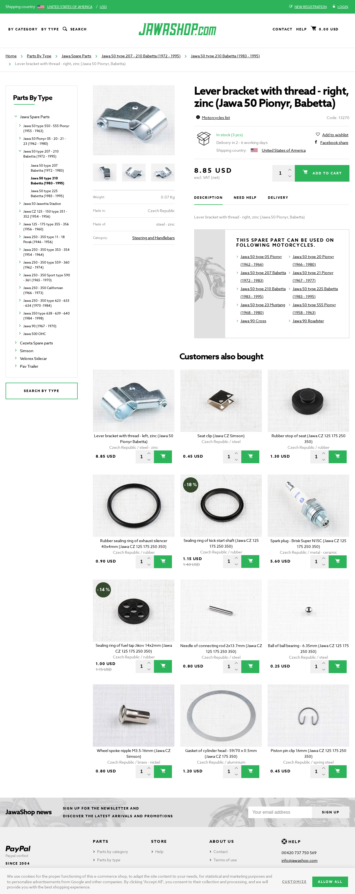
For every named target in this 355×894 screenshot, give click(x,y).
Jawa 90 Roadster (308, 320)
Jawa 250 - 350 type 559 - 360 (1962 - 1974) (46, 265)
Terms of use (225, 859)
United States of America (69, 6)
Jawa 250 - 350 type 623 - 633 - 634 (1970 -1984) (46, 303)
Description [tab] (208, 197)
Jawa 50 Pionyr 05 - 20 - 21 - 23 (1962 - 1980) (44, 141)
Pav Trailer (29, 366)
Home (11, 55)
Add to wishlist (335, 135)
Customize (294, 881)
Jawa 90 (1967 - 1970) (39, 326)
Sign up (329, 812)
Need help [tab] (245, 197)
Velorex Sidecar (33, 358)
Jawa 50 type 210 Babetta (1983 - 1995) (225, 55)
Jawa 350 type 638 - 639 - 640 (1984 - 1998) (46, 316)
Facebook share (334, 142)
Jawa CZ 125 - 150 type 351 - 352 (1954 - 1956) (45, 214)
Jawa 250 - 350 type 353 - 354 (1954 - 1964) (46, 252)
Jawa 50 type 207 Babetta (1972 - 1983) (47, 168)
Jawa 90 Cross (253, 320)
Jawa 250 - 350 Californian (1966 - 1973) (43, 290)
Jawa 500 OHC (34, 333)
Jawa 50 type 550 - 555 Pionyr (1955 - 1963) (46, 128)
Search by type (41, 390)
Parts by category (112, 851)
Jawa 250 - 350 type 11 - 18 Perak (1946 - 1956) (44, 239)
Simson (26, 350)
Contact (283, 29)
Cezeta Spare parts (36, 343)
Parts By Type (39, 55)
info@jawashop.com (300, 860)
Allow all (330, 881)
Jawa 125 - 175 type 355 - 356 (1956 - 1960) (46, 226)
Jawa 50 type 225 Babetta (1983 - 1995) (47, 193)
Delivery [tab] (278, 197)
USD (103, 6)
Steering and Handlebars (153, 237)
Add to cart (326, 173)
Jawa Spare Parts (76, 55)
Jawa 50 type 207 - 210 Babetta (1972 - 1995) (141, 55)
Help (301, 29)
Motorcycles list (213, 117)
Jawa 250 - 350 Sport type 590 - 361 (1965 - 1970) (46, 277)
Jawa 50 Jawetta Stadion (42, 203)
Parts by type (108, 859)
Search (74, 29)
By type (50, 29)
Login (340, 6)
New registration (308, 6)
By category (23, 29)
